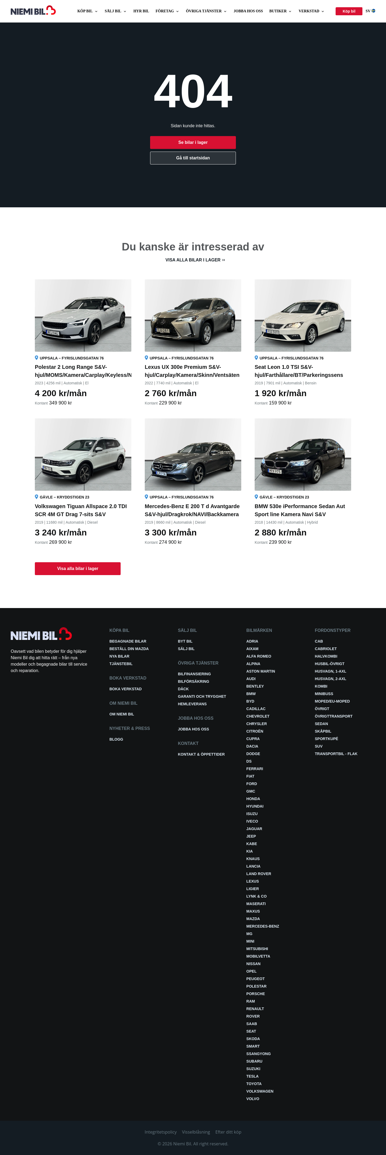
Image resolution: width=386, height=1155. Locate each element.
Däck (183, 689)
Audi (250, 679)
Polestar (256, 986)
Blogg (116, 739)
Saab (251, 1024)
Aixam (252, 649)
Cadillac (256, 709)
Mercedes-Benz (262, 926)
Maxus (253, 911)
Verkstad (312, 11)
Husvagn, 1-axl (330, 671)
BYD (250, 701)
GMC (250, 791)
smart (253, 1046)
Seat (251, 1031)
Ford (251, 784)
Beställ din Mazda (129, 649)
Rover (253, 1016)
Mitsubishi (257, 949)
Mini (250, 941)
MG (249, 934)
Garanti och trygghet (202, 696)
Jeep (251, 836)
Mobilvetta (258, 956)
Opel (251, 971)
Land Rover (258, 874)
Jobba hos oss (248, 11)
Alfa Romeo (258, 656)
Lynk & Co (256, 896)
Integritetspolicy (161, 1132)
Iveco (252, 821)
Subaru (254, 1061)
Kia (249, 851)
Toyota (254, 1084)
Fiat (250, 776)
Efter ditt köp (229, 1132)
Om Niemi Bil (121, 714)
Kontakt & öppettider (201, 754)
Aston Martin (260, 671)
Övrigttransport (334, 716)
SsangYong (258, 1054)
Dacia (252, 746)
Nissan (253, 964)
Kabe (251, 844)
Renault (255, 1009)
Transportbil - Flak (336, 754)
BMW (251, 694)
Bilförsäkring (193, 681)
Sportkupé (326, 739)
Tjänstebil (120, 664)
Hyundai (254, 806)
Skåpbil (323, 731)
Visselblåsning (196, 1132)
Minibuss (324, 694)
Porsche (255, 994)
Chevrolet (257, 716)
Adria (252, 641)
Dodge (253, 754)
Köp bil (87, 11)
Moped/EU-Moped (332, 701)
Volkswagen (259, 1091)
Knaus (253, 859)
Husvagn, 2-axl (330, 679)
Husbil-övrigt (329, 664)
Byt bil (185, 641)
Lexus (252, 881)
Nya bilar (119, 656)
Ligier (252, 889)
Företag (167, 11)
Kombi (321, 686)
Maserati (256, 904)
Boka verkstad (125, 689)
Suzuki (253, 1069)
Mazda (253, 919)
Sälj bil (116, 11)
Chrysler (256, 724)
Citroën (254, 731)
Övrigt (322, 709)
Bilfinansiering (194, 674)
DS (248, 761)
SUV (319, 746)
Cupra (253, 739)
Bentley (255, 686)
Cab (319, 641)
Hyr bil (141, 11)
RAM (250, 1001)
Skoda (253, 1039)
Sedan (321, 724)
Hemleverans (192, 704)
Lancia (253, 866)
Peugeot (255, 979)
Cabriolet (326, 649)
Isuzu (252, 814)
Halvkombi (326, 656)
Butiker (280, 11)
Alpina (253, 664)
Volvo (252, 1099)
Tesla (252, 1076)
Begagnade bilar (127, 641)
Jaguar (254, 829)
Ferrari (254, 769)
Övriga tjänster (206, 11)
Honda (253, 799)
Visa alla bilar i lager (192, 260)
